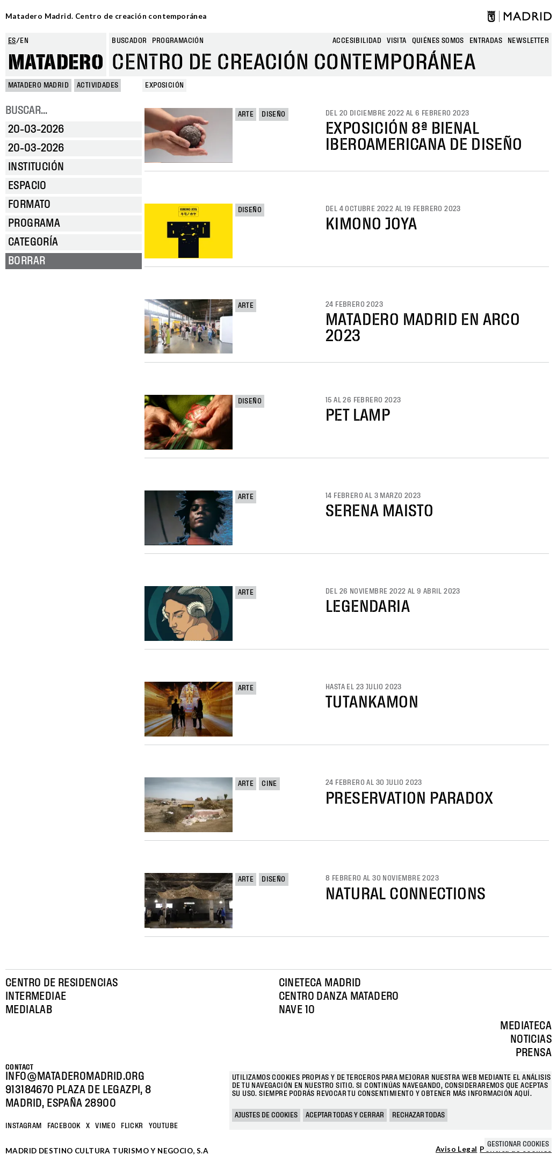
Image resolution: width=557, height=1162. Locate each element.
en (24, 41)
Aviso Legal (456, 1149)
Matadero (56, 63)
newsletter (528, 41)
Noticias (531, 1039)
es (12, 41)
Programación (178, 41)
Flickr (132, 1126)
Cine (269, 784)
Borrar (26, 261)
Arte (246, 114)
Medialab (28, 1010)
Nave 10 (297, 1010)
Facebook (64, 1126)
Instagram (23, 1126)
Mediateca (526, 1026)
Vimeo (105, 1126)
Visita (396, 41)
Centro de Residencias (61, 983)
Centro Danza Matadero (339, 996)
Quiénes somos (438, 41)
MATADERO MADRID (38, 85)
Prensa (534, 1053)
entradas (485, 41)
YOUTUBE (163, 1126)
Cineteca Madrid (320, 983)
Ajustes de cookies (266, 1115)
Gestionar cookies (518, 1144)
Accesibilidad (356, 41)
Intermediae (35, 996)
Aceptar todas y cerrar (345, 1115)
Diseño (273, 114)
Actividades (97, 85)
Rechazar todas (418, 1115)
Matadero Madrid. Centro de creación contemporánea (106, 16)
